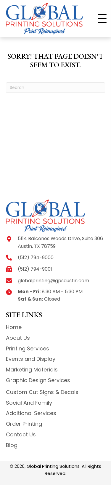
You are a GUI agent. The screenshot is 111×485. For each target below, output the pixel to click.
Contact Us (21, 434)
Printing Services (27, 348)
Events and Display (30, 359)
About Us (18, 338)
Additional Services (31, 413)
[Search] (55, 87)
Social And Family (29, 402)
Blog (11, 445)
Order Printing (24, 423)
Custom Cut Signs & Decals (42, 392)
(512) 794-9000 (36, 257)
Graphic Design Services (38, 380)
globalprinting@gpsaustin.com (53, 280)
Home (14, 327)
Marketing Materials (32, 369)
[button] (102, 18)
